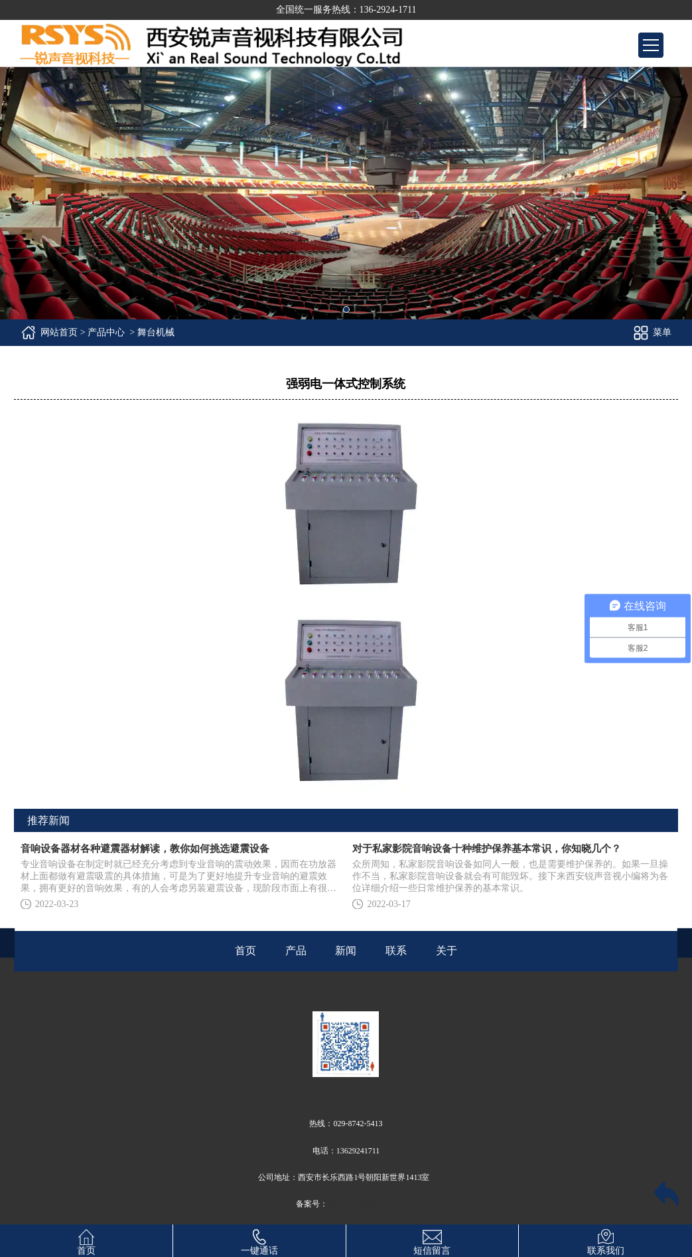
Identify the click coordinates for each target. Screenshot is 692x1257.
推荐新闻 (48, 820)
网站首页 (59, 332)
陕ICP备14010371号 (362, 1204)
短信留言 (431, 1240)
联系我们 (605, 1240)
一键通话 (259, 1240)
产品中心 (106, 332)
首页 (86, 1240)
